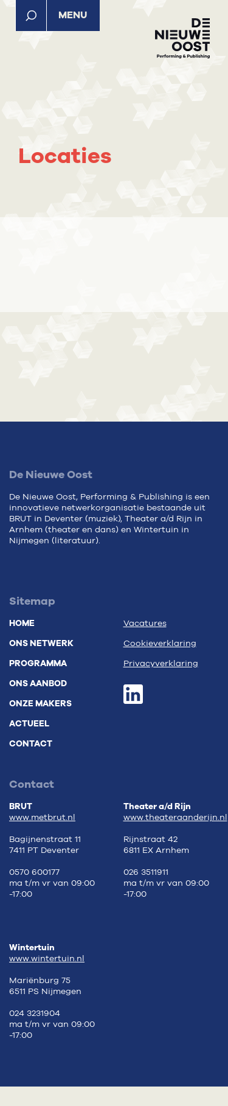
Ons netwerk (41, 643)
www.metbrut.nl (42, 817)
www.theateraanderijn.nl (175, 817)
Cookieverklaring (159, 643)
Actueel (29, 723)
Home (22, 623)
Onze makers (40, 703)
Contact (30, 744)
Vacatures (145, 623)
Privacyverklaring (160, 663)
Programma (38, 663)
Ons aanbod (38, 683)
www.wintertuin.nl (47, 959)
